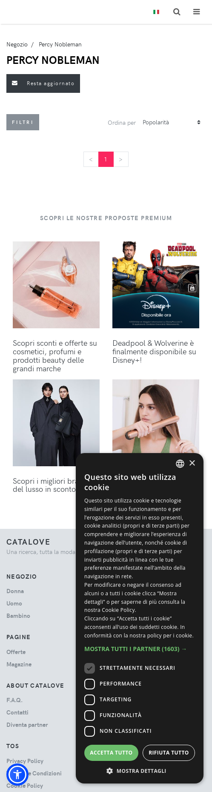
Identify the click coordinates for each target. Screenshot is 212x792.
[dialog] (139, 618)
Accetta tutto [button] (111, 752)
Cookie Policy (24, 785)
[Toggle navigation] (196, 11)
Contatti (17, 712)
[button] (17, 774)
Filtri (23, 122)
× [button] (192, 463)
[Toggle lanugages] (156, 12)
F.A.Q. (14, 700)
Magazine (19, 664)
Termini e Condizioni (34, 773)
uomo (14, 603)
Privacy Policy (24, 761)
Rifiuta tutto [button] (169, 752)
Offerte (16, 652)
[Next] (121, 159)
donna (15, 591)
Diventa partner (27, 724)
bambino (18, 615)
